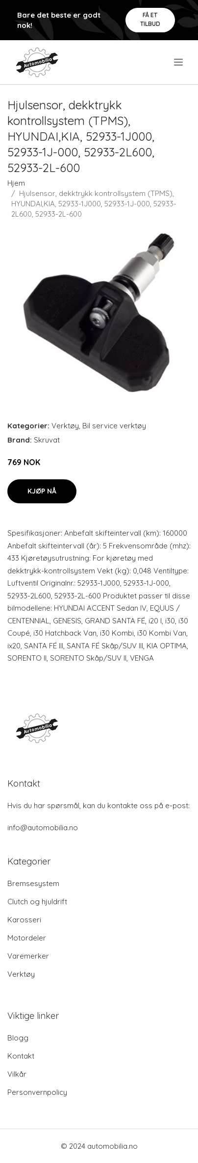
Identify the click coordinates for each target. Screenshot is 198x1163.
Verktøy (65, 425)
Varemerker (28, 956)
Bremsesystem (33, 883)
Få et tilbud (150, 19)
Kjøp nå (41, 491)
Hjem (16, 183)
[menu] (179, 62)
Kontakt (20, 1056)
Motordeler (26, 937)
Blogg (17, 1037)
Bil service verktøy (114, 425)
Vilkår (16, 1074)
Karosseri (24, 919)
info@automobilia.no (42, 827)
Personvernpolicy (37, 1092)
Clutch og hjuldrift (37, 901)
